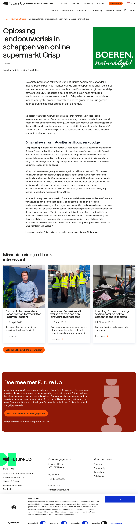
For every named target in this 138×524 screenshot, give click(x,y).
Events (64, 3)
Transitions (99, 472)
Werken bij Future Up (13, 477)
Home (5, 19)
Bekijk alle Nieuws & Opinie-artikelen (24, 350)
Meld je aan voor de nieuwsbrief (19, 473)
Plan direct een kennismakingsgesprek (26, 413)
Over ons (75, 3)
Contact (100, 3)
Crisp (43, 116)
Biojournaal (92, 232)
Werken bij (88, 3)
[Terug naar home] (14, 3)
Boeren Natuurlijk (75, 116)
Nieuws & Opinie (113, 10)
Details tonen (116, 520)
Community (67, 10)
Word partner (116, 3)
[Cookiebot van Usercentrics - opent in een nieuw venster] (14, 519)
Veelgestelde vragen (13, 485)
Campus (54, 10)
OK (120, 496)
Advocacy (97, 10)
